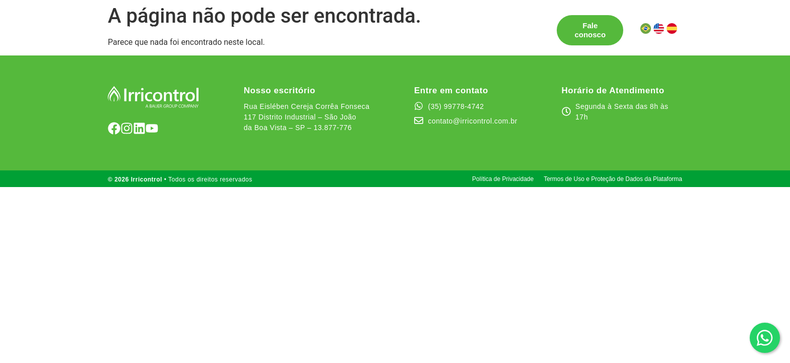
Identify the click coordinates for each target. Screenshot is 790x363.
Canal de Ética (481, 25)
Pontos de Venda (283, 25)
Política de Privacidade (503, 179)
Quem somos (416, 25)
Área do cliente (226, 34)
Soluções (215, 25)
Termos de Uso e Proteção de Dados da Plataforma (613, 179)
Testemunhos (353, 25)
